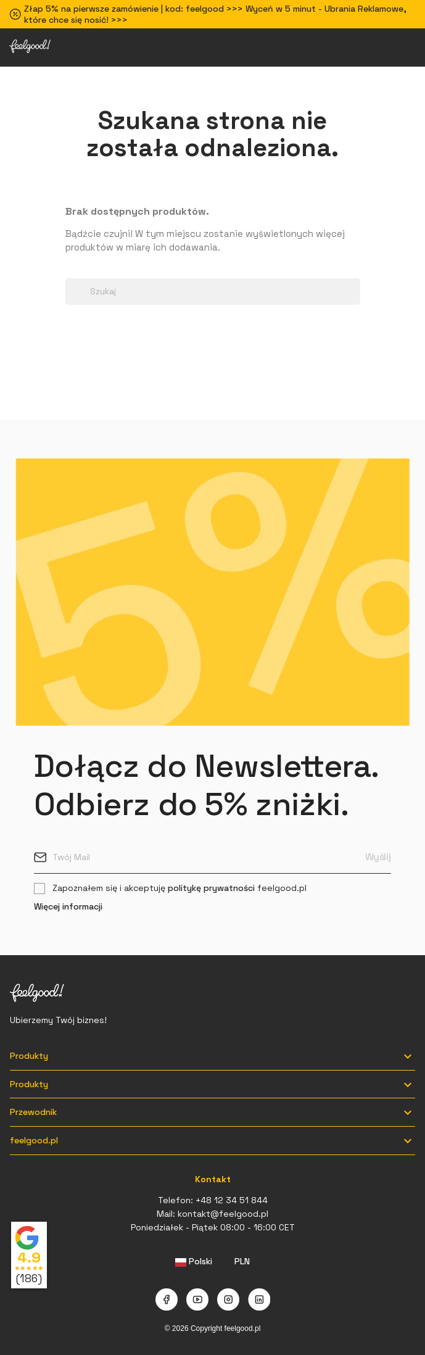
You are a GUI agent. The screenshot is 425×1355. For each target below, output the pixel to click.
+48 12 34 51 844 (232, 1200)
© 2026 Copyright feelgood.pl (213, 1328)
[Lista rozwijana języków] (194, 1261)
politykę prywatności (211, 887)
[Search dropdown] (71, 272)
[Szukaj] (212, 291)
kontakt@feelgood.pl (223, 1213)
